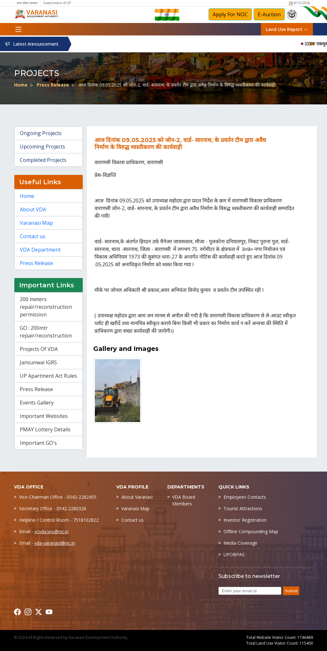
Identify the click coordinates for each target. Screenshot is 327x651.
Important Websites (44, 416)
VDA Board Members (183, 500)
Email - (44, 531)
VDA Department (40, 249)
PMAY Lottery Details (45, 429)
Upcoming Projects (42, 146)
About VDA (33, 209)
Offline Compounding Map (251, 531)
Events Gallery (37, 402)
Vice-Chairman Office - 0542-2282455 (57, 497)
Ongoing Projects (41, 133)
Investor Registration (245, 520)
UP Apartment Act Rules (48, 375)
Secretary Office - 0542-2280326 (52, 508)
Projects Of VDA (39, 348)
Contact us (32, 236)
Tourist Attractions (243, 508)
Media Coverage (240, 543)
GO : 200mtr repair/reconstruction (46, 331)
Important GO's (38, 442)
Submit (291, 590)
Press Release (53, 85)
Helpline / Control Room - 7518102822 (59, 520)
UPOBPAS (234, 554)
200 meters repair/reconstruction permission (46, 307)
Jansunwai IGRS (38, 362)
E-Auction (269, 14)
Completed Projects (43, 159)
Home (20, 85)
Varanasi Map (36, 222)
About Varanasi (137, 497)
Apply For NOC (230, 14)
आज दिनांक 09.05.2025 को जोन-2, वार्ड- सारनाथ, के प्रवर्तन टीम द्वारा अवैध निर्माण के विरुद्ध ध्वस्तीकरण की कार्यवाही (176, 85)
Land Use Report (287, 29)
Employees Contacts (245, 497)
